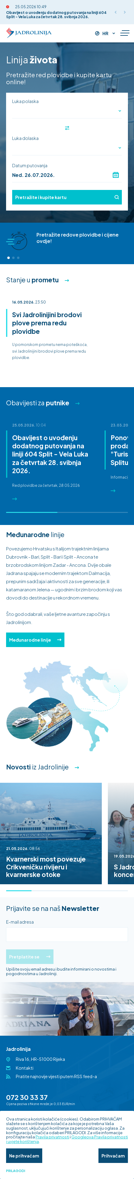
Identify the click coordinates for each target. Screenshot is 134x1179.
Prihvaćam (113, 1155)
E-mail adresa (20, 921)
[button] (8, 258)
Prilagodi (15, 1171)
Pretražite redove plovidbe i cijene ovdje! (77, 237)
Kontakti (24, 1068)
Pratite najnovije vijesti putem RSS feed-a (56, 1076)
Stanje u (32, 280)
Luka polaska (25, 101)
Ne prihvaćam (24, 1155)
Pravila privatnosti (52, 1136)
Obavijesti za (37, 403)
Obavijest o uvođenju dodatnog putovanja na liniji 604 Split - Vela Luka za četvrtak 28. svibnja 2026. (56, 14)
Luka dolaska (25, 138)
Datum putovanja (29, 165)
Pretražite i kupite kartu (67, 197)
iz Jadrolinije (37, 767)
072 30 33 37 (27, 1097)
